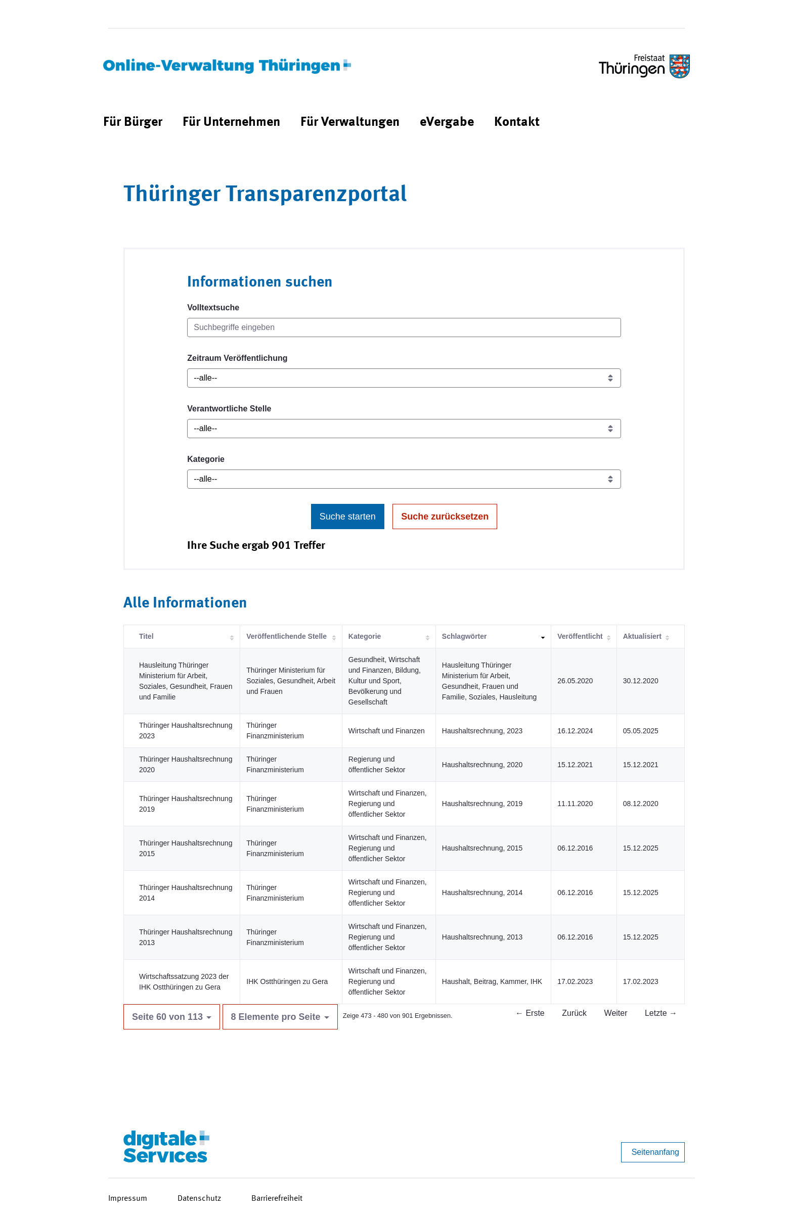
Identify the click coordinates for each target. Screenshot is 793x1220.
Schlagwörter (464, 636)
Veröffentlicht (579, 636)
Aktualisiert (642, 636)
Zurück (574, 1013)
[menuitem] (132, 122)
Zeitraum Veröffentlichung (237, 358)
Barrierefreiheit (276, 1199)
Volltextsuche (213, 307)
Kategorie (206, 459)
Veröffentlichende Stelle (286, 636)
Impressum (127, 1199)
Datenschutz (199, 1199)
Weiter (616, 1013)
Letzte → (661, 1013)
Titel (146, 636)
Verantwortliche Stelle (229, 408)
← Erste (530, 1013)
